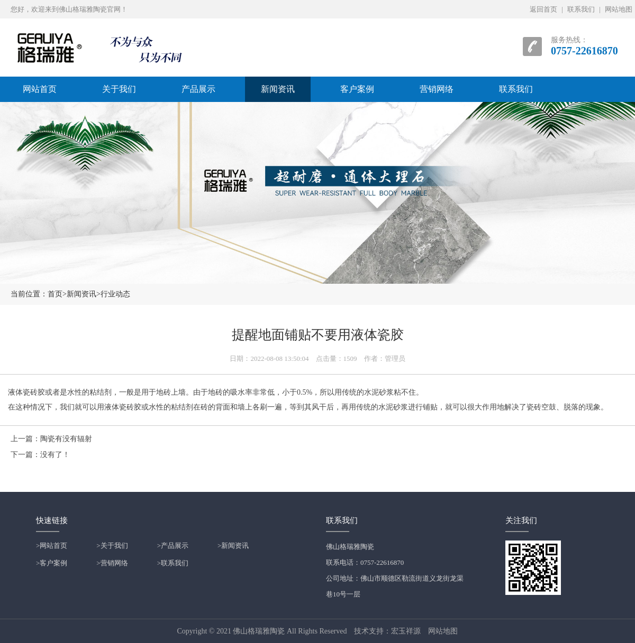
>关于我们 (112, 545)
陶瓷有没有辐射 (66, 439)
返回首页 (543, 9)
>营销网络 (112, 563)
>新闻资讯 (233, 545)
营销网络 (436, 89)
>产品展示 (172, 545)
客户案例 (357, 89)
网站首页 (40, 89)
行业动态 (115, 294)
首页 (55, 294)
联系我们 (581, 9)
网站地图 (618, 9)
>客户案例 (51, 563)
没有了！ (55, 455)
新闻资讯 (278, 89)
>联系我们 (172, 563)
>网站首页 (51, 545)
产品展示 (198, 89)
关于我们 (119, 89)
